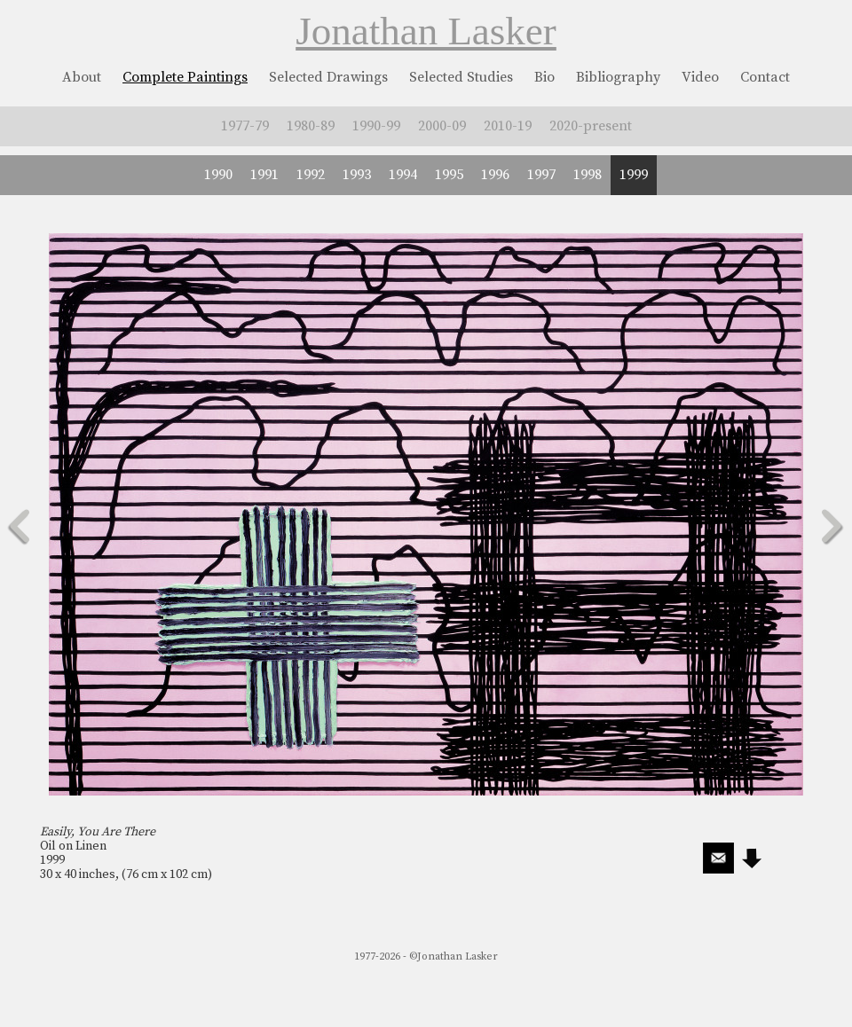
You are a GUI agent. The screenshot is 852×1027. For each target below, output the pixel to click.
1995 (449, 175)
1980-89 (311, 126)
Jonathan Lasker (426, 31)
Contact (765, 77)
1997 (541, 175)
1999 (633, 175)
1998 (587, 175)
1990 (218, 175)
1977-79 (245, 126)
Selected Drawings (328, 77)
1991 (264, 175)
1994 (403, 175)
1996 (495, 175)
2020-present (590, 126)
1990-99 (376, 126)
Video (700, 77)
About (81, 77)
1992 (310, 175)
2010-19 (508, 126)
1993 (357, 175)
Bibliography (618, 77)
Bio (544, 77)
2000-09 (442, 126)
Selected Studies (461, 77)
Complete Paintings (185, 77)
